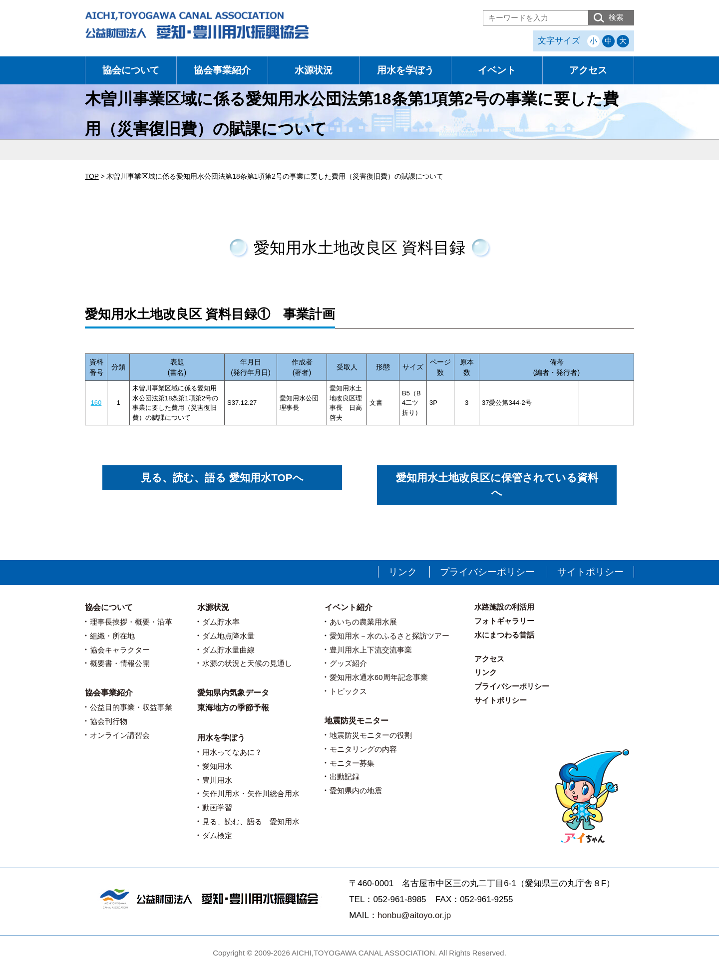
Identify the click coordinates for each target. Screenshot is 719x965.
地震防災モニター (356, 720)
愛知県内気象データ (233, 692)
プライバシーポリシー (487, 572)
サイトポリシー (590, 572)
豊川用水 (217, 780)
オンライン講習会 (120, 735)
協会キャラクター (120, 649)
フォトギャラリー (504, 621)
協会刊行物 (108, 721)
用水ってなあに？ (232, 752)
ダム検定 (217, 835)
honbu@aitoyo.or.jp (414, 915)
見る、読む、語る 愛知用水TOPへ (222, 477)
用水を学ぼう (405, 70)
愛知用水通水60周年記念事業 (379, 677)
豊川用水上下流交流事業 (371, 649)
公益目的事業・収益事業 (131, 707)
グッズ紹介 (348, 663)
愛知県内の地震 (356, 790)
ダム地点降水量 (228, 636)
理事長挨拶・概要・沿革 (131, 622)
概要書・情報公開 (120, 663)
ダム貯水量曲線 (228, 649)
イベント (497, 70)
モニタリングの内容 (363, 749)
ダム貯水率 (221, 622)
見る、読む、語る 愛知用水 (251, 821)
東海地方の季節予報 (233, 707)
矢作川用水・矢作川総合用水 (251, 793)
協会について (130, 70)
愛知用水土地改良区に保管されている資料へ (497, 485)
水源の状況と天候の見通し (247, 663)
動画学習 (217, 807)
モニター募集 (352, 763)
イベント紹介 (348, 607)
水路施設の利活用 (504, 607)
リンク (402, 572)
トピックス (348, 691)
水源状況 (314, 70)
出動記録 (345, 776)
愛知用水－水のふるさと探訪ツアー (389, 636)
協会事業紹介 (222, 70)
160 (96, 402)
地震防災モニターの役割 (371, 735)
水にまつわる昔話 (504, 635)
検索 (616, 17)
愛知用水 (217, 766)
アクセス (588, 70)
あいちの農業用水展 (363, 622)
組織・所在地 (112, 636)
